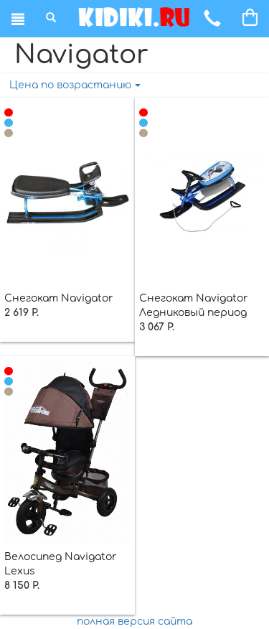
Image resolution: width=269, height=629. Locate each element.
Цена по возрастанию (75, 85)
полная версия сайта (134, 621)
